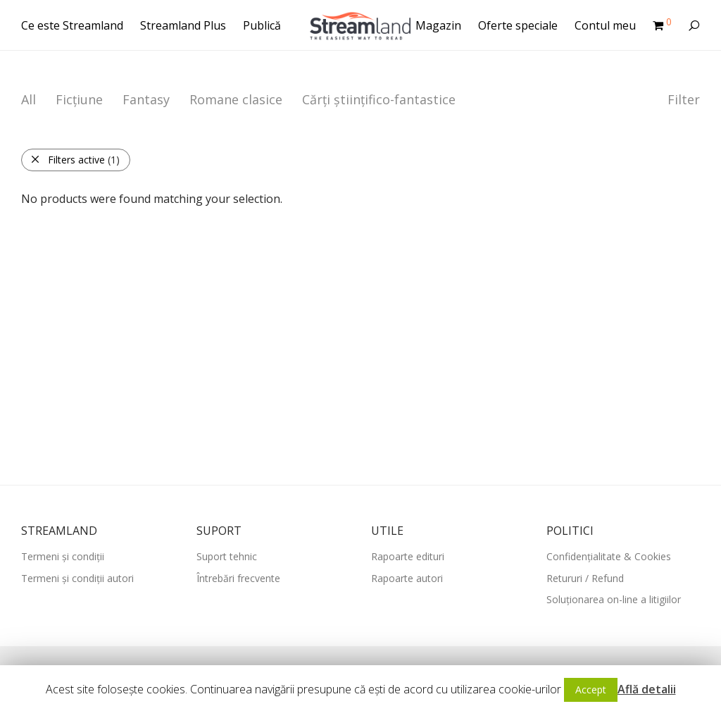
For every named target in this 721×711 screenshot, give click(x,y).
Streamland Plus (183, 25)
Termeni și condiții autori (77, 578)
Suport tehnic (226, 556)
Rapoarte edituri (407, 556)
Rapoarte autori (407, 578)
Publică (262, 25)
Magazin (438, 25)
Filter (683, 99)
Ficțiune (79, 99)
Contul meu (605, 25)
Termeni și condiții (62, 556)
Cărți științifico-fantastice (379, 99)
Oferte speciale (518, 25)
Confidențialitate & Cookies (608, 556)
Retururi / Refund (585, 578)
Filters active (75, 159)
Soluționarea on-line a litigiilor (613, 599)
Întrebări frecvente (238, 578)
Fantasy (146, 99)
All (28, 99)
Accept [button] (590, 689)
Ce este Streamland (72, 25)
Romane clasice (235, 99)
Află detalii (646, 689)
